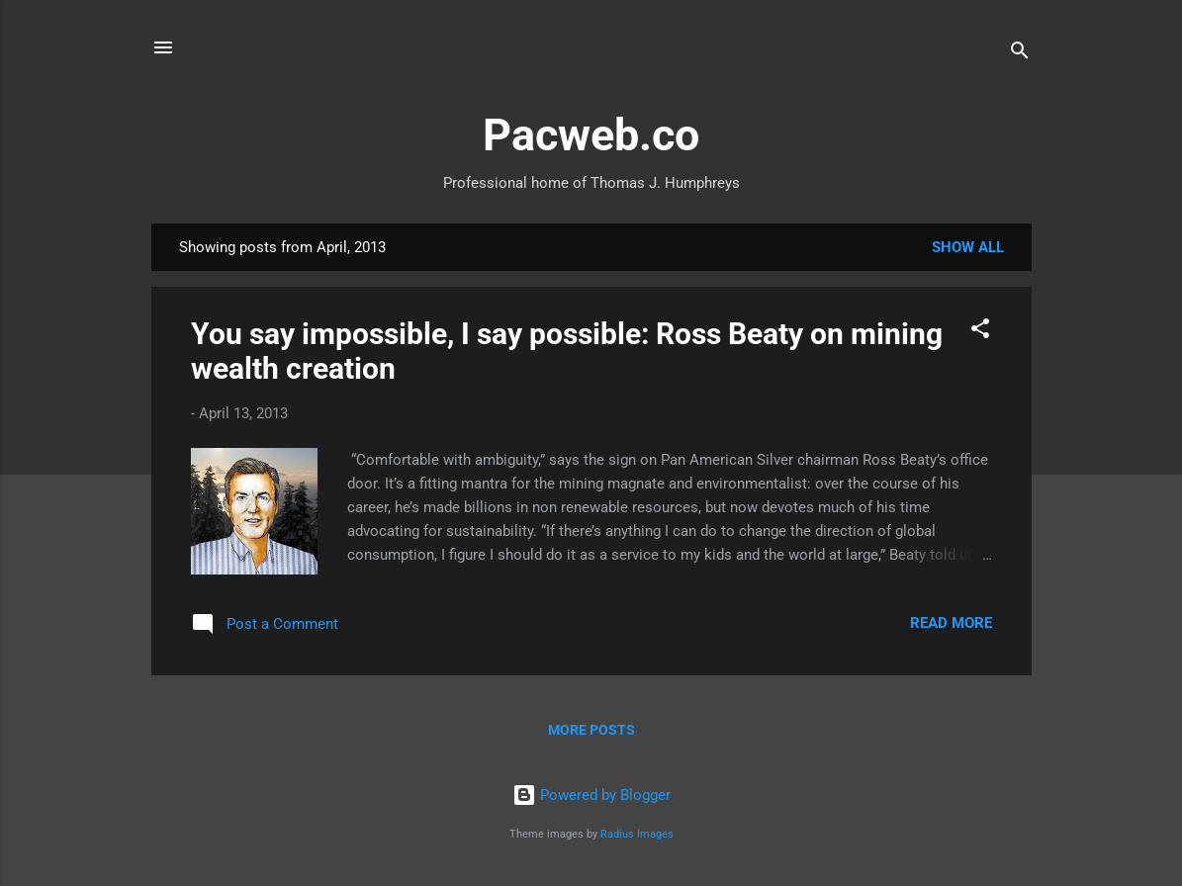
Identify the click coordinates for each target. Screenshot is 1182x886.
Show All (968, 247)
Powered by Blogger (591, 795)
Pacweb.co (591, 135)
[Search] (1020, 54)
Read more (951, 623)
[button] (980, 331)
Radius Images (637, 834)
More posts (591, 730)
